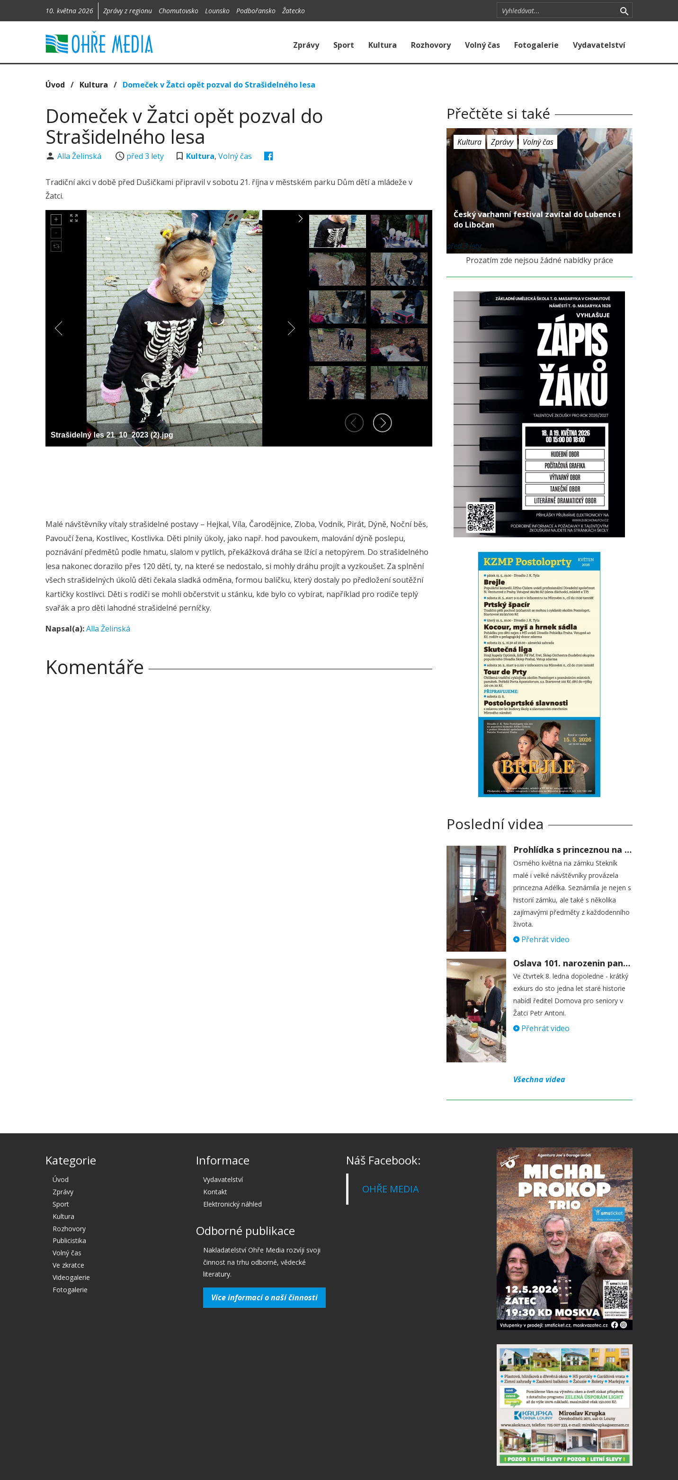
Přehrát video (541, 939)
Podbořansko (256, 10)
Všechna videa (539, 1079)
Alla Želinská (80, 156)
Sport (343, 45)
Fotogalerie (536, 45)
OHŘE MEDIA (390, 1188)
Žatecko (293, 10)
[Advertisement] (238, 479)
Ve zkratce (68, 1265)
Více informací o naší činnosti (264, 1297)
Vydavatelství (599, 45)
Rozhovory (431, 45)
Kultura (382, 45)
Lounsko (217, 10)
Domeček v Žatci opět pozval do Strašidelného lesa (219, 84)
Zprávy (306, 45)
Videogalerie (71, 1277)
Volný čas (482, 45)
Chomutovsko (178, 10)
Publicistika (69, 1240)
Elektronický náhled (232, 1204)
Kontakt (215, 1191)
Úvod (55, 84)
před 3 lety (145, 156)
